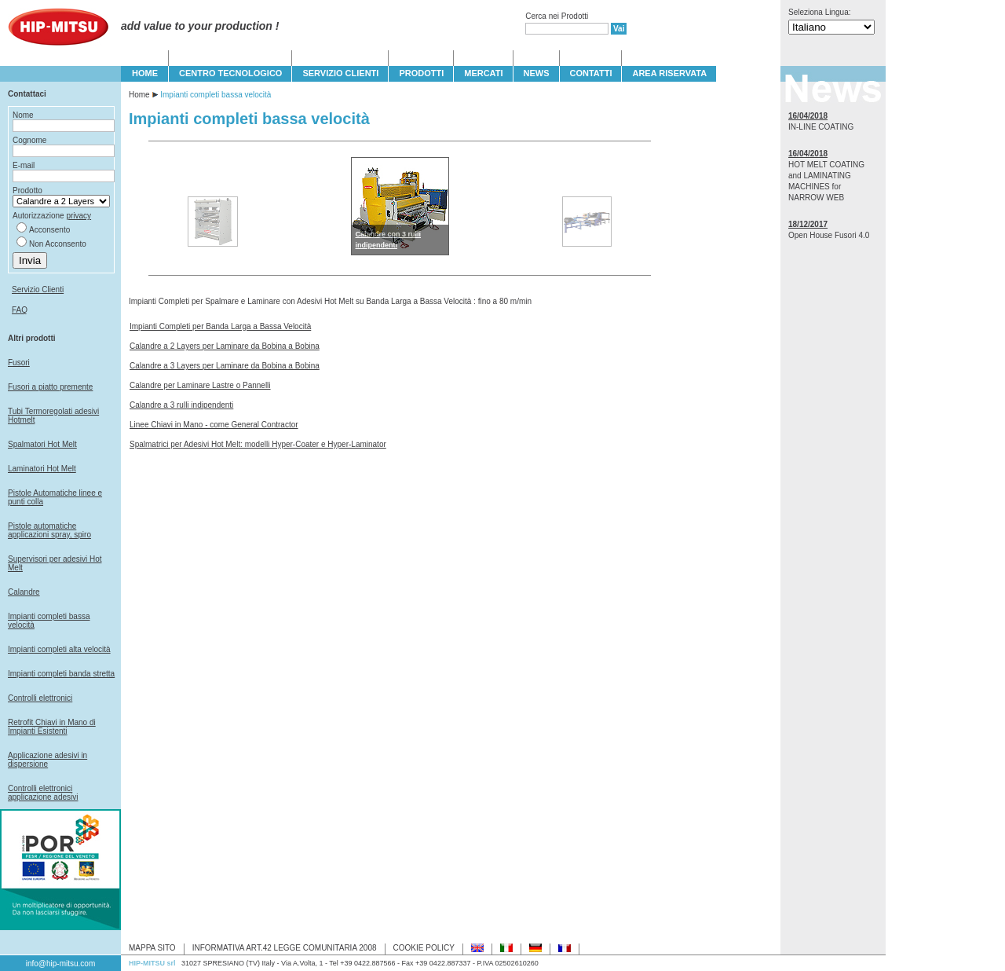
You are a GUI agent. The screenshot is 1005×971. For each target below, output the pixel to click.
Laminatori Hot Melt (42, 468)
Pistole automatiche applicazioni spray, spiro (49, 530)
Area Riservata (669, 73)
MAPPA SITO (152, 948)
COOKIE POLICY (424, 948)
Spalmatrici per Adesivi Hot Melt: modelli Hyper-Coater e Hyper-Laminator (258, 444)
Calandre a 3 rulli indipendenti (181, 405)
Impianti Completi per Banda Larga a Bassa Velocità (220, 326)
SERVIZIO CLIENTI (340, 73)
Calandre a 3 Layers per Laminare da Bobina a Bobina (225, 365)
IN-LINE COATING (820, 127)
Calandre (24, 592)
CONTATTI (591, 73)
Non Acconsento (57, 244)
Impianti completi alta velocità (59, 649)
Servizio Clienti (38, 289)
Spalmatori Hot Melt (42, 444)
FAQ (19, 310)
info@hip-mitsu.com (61, 963)
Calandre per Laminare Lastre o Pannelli (200, 385)
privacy (78, 215)
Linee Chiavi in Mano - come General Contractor (214, 424)
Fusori (19, 362)
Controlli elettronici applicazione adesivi (43, 792)
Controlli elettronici (40, 698)
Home (139, 94)
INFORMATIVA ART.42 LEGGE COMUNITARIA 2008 (284, 948)
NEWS (537, 73)
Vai (618, 28)
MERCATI (483, 73)
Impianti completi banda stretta (61, 673)
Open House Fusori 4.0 (828, 235)
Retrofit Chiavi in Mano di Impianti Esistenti (52, 726)
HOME (145, 73)
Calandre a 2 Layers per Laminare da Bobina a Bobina (225, 346)
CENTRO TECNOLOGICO (230, 73)
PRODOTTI (421, 73)
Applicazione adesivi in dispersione (47, 759)
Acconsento (49, 229)
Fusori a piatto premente (50, 387)
